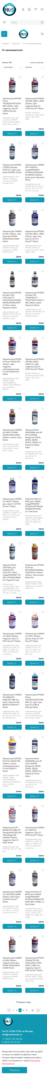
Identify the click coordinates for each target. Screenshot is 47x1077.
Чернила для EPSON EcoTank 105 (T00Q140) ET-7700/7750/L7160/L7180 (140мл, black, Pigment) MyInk (34, 298)
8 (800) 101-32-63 (11, 1042)
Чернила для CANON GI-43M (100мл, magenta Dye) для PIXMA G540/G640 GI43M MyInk (12, 963)
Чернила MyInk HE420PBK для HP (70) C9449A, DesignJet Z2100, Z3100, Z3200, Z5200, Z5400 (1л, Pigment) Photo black (33, 767)
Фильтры (35, 67)
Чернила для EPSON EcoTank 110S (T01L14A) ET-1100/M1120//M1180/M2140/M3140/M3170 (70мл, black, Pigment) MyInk (12, 300)
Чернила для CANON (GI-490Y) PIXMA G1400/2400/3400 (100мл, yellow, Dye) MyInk (12, 435)
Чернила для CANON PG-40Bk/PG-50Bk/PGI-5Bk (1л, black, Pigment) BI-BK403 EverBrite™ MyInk (12, 700)
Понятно (14, 1070)
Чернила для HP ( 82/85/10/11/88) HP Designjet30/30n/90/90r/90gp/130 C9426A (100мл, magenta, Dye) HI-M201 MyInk (12, 835)
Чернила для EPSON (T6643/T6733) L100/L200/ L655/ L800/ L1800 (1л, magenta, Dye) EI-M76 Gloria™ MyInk (34, 964)
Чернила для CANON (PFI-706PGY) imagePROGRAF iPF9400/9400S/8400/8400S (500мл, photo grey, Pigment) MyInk (34, 172)
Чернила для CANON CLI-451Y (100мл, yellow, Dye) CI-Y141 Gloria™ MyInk (34, 637)
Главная (5, 43)
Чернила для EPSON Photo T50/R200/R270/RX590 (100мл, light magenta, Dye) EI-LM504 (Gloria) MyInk (12, 106)
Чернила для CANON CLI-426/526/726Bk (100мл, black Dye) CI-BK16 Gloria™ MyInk (12, 896)
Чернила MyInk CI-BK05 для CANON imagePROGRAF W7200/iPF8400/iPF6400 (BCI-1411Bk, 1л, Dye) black (34, 897)
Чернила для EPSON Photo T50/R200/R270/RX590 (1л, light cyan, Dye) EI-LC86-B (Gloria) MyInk (34, 700)
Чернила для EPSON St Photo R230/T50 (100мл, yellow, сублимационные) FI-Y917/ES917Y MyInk (12, 764)
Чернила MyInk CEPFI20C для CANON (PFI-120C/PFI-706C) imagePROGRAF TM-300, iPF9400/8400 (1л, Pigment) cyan (12, 572)
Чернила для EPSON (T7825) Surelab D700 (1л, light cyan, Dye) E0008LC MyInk (12, 169)
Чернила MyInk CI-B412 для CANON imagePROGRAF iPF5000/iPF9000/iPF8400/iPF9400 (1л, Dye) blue (34, 505)
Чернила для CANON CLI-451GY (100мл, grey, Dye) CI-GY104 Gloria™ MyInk (12, 503)
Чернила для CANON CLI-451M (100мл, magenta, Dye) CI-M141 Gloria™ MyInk (12, 637)
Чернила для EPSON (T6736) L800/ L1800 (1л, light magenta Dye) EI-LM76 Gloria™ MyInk (34, 364)
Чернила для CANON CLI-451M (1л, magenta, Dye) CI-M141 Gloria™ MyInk (34, 831)
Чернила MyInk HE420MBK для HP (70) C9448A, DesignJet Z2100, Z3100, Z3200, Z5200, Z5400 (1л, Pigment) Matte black (33, 439)
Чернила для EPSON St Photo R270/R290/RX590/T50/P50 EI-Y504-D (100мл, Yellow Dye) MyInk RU (34, 571)
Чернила (16, 43)
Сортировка (14, 67)
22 (33, 1010)
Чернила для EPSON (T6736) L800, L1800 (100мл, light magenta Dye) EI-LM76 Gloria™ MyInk (34, 103)
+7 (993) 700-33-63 (12, 1039)
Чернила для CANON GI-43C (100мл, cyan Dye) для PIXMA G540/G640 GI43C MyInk (12, 236)
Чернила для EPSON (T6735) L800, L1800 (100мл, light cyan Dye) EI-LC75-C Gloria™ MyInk (34, 236)
